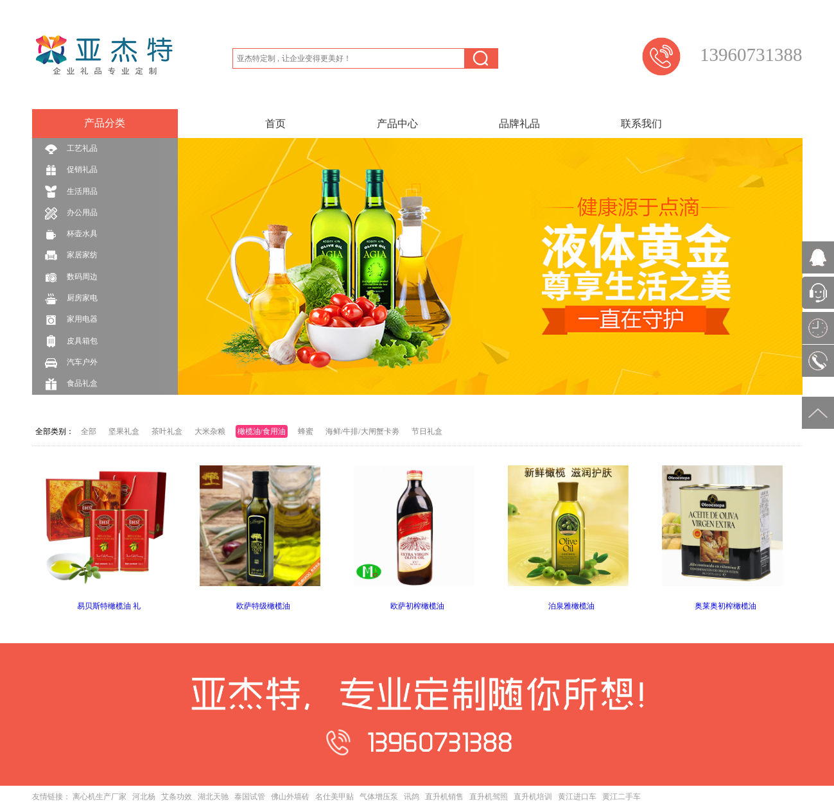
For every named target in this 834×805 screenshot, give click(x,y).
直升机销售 (444, 796)
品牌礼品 (519, 123)
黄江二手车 (621, 796)
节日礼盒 (427, 431)
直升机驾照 (488, 796)
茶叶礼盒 (167, 431)
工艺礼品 (71, 149)
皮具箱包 (71, 341)
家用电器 (71, 320)
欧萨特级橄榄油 (263, 606)
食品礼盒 (71, 384)
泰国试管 (249, 796)
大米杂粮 (210, 431)
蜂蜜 (305, 431)
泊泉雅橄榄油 (571, 606)
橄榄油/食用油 (262, 431)
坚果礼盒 (124, 431)
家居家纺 (71, 256)
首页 (275, 123)
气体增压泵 (379, 796)
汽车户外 (71, 363)
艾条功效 (176, 796)
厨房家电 (71, 299)
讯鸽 (411, 796)
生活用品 (71, 192)
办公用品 (71, 213)
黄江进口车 (577, 796)
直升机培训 (533, 796)
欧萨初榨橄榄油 (417, 606)
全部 (88, 431)
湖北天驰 (213, 796)
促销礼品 (71, 170)
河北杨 (143, 796)
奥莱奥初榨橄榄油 (725, 606)
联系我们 (641, 123)
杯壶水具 (71, 235)
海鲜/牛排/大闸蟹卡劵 (362, 431)
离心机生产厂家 (99, 796)
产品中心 (397, 123)
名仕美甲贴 (334, 796)
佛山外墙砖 (290, 796)
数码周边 (71, 278)
